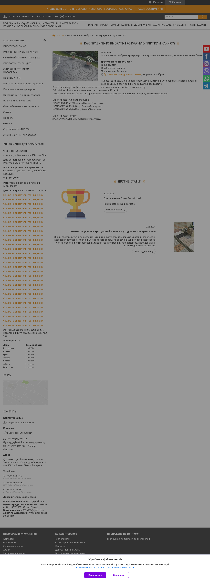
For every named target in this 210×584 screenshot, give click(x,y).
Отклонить (119, 575)
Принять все (95, 575)
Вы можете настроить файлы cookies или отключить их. (103, 568)
